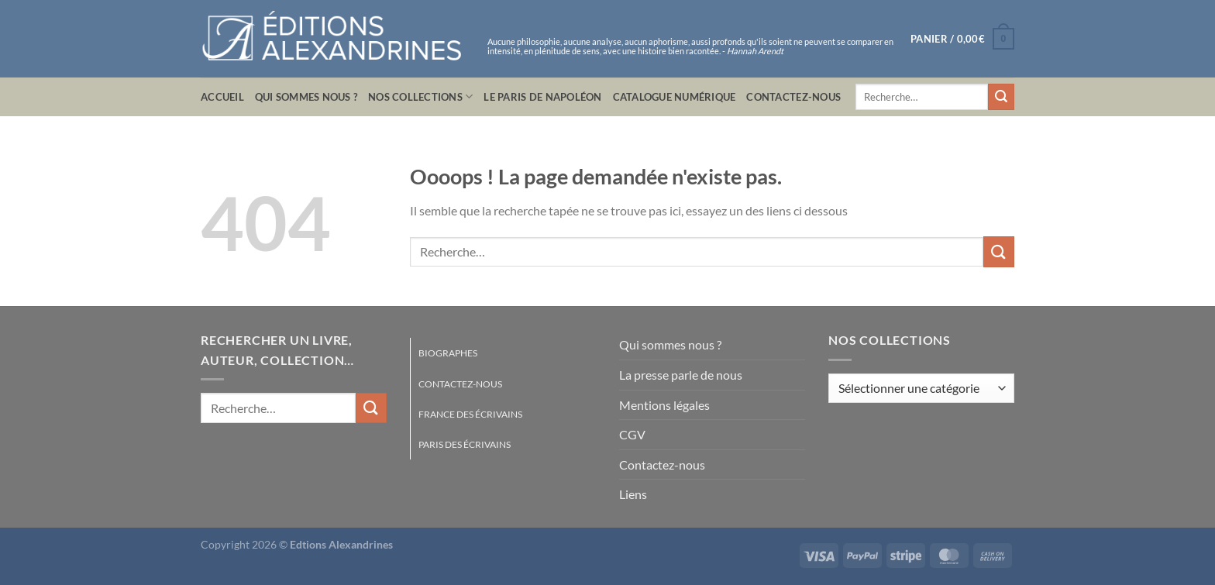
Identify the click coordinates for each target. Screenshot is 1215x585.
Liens (633, 494)
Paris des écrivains (464, 444)
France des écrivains (470, 414)
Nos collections (420, 96)
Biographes (447, 353)
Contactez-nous (793, 97)
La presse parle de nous (680, 374)
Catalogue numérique (674, 97)
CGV (632, 434)
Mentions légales (664, 404)
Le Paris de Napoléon (542, 97)
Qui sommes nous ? (306, 97)
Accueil (222, 97)
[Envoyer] (1001, 97)
